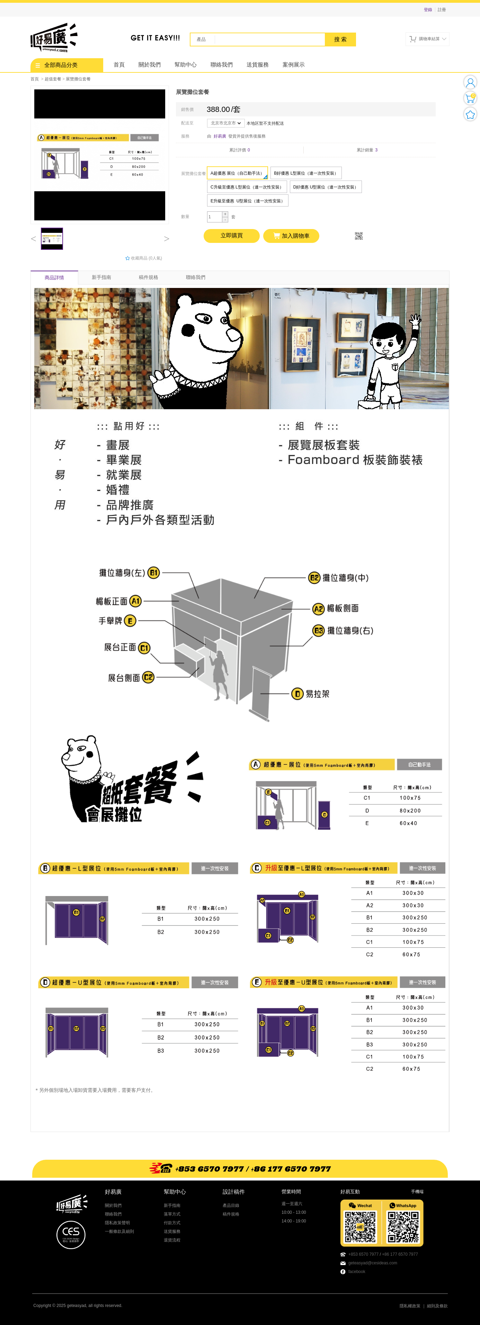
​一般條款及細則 (119, 1231)
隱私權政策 (410, 1306)
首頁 (119, 65)
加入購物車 (291, 235)
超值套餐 (53, 79)
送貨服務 (258, 65)
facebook (356, 1271)
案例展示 (294, 65)
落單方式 (172, 1214)
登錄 (428, 9)
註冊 (442, 9)
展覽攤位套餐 (78, 79)
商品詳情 (54, 277)
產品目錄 (231, 1205)
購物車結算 (427, 39)
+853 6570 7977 (363, 1254)
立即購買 (232, 235)
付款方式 (172, 1222)
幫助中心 (186, 65)
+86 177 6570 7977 (400, 1254)
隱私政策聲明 (117, 1222)
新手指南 (101, 277)
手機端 (417, 1191)
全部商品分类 (57, 65)
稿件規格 (148, 277)
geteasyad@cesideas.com (372, 1263)
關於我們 (150, 65)
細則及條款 (437, 1306)
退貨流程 (172, 1240)
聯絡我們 (222, 65)
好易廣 (220, 136)
